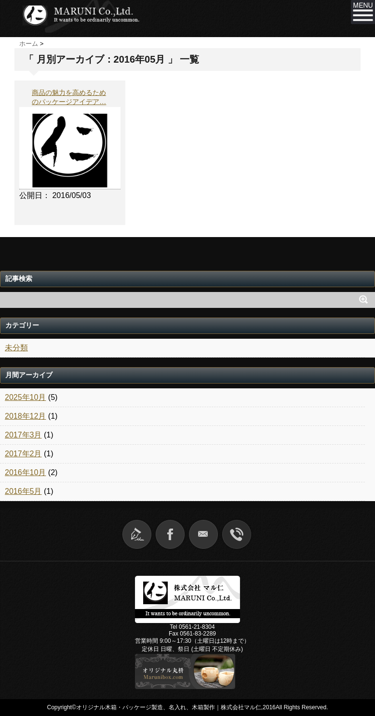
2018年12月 (25, 416)
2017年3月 (23, 435)
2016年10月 (25, 472)
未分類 (16, 348)
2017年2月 (23, 454)
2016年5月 (23, 491)
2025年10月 (25, 397)
